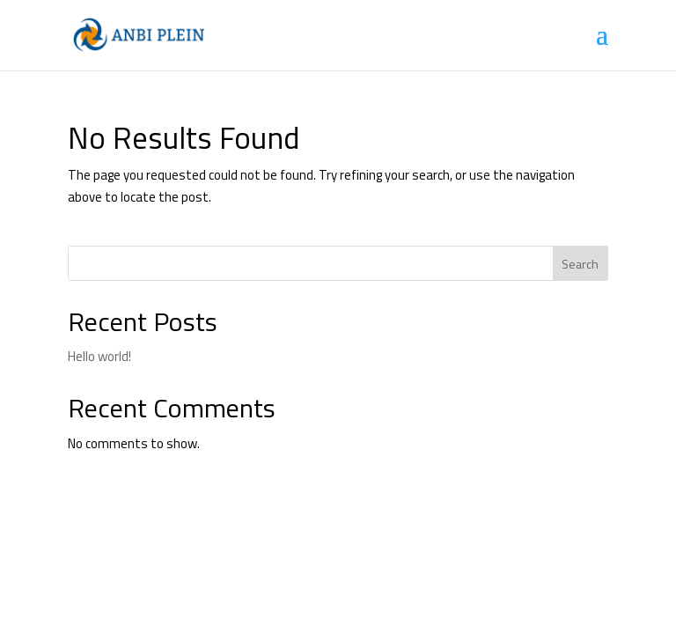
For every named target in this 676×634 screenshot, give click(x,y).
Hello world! (99, 356)
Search (580, 263)
